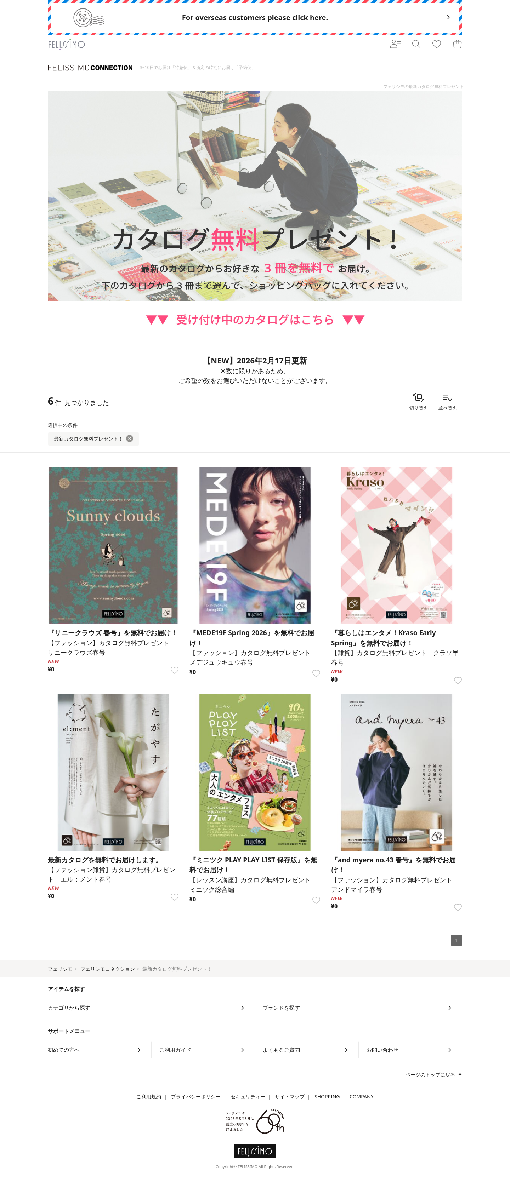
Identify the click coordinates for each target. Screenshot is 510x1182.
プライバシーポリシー (196, 1096)
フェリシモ (60, 968)
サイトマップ (290, 1096)
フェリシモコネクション (107, 968)
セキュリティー (248, 1096)
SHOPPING (327, 1096)
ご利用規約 (148, 1096)
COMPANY (361, 1096)
